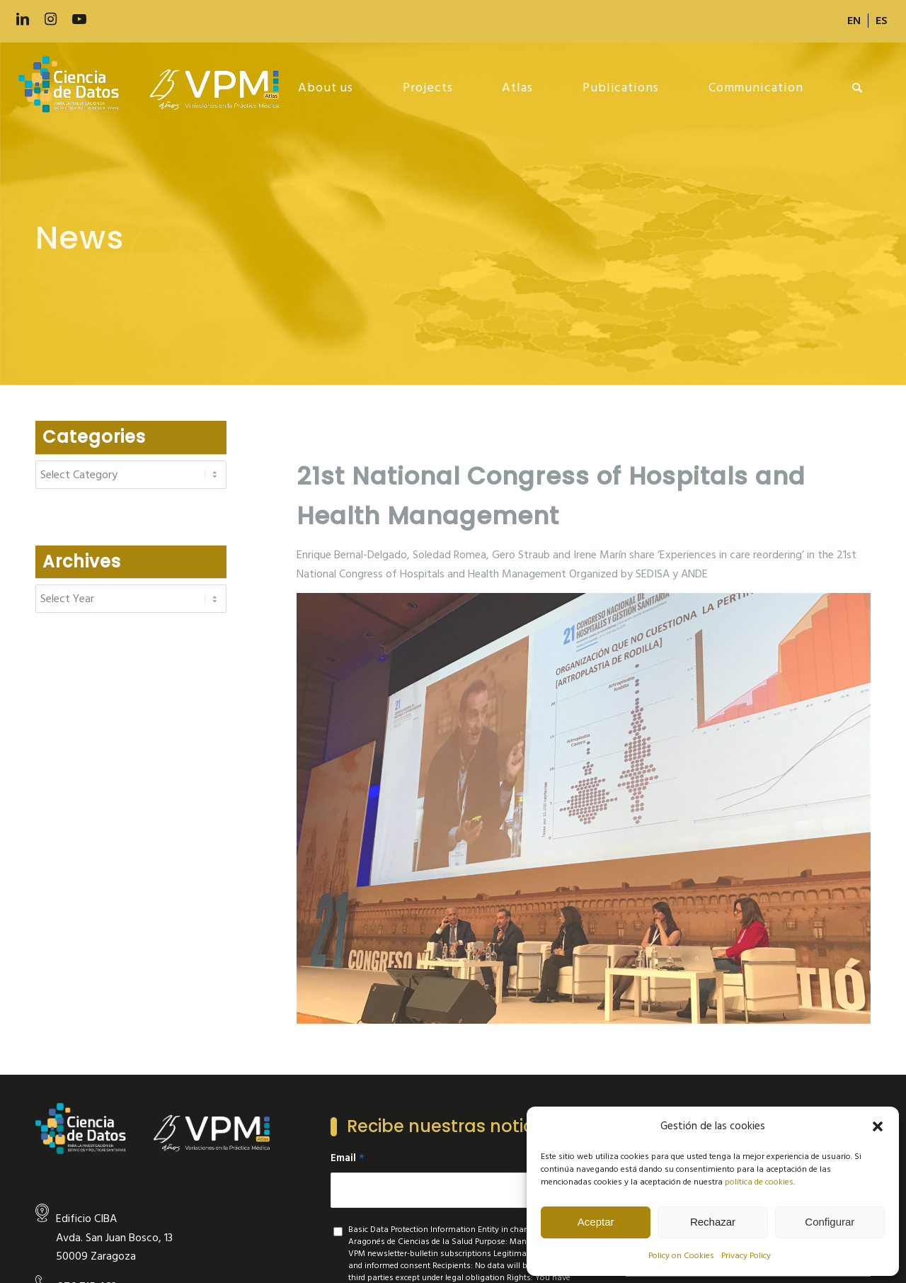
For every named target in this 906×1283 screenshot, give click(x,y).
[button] (878, 1126)
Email (348, 1158)
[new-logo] (156, 88)
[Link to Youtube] (79, 19)
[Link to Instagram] (51, 19)
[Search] (857, 88)
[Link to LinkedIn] (22, 19)
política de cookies (759, 1182)
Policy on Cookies (681, 1256)
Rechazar (712, 1222)
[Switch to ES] (882, 20)
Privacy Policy (746, 1256)
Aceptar (596, 1222)
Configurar (829, 1222)
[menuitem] (854, 20)
